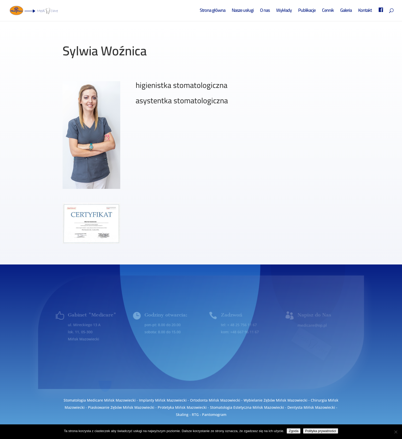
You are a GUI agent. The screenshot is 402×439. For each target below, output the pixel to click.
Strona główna (212, 11)
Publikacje (307, 11)
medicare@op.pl (311, 325)
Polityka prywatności (320, 431)
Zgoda (293, 431)
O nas (265, 11)
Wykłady (284, 11)
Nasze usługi (243, 11)
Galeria (346, 11)
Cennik (328, 11)
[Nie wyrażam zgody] (395, 431)
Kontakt (365, 11)
